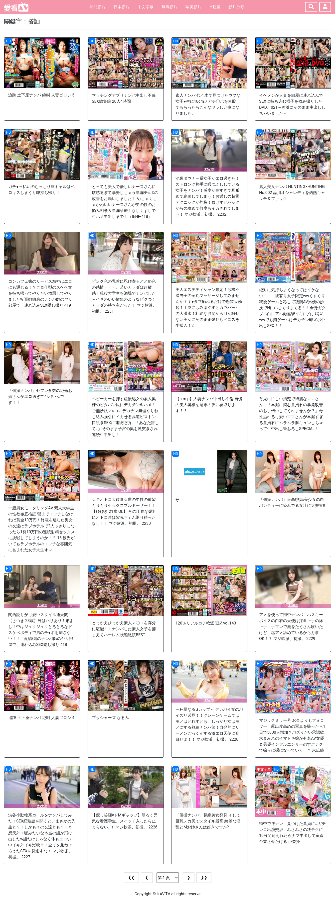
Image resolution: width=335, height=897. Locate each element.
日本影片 (122, 6)
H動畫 (214, 6)
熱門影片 (98, 6)
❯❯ (204, 877)
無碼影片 (169, 6)
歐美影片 (193, 6)
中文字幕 (146, 6)
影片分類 (236, 6)
